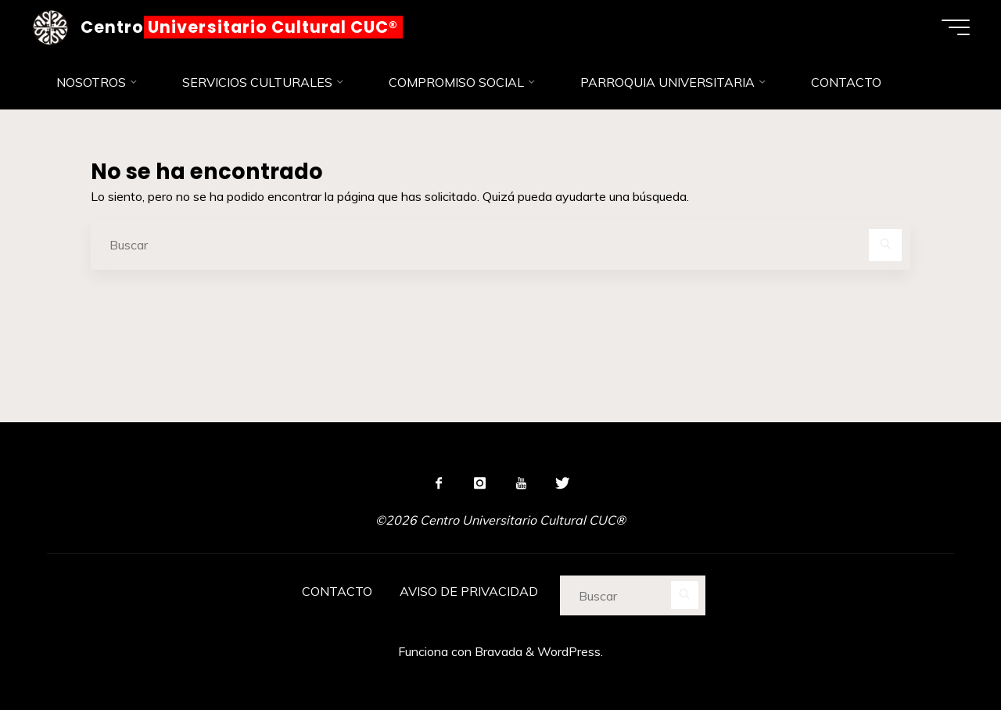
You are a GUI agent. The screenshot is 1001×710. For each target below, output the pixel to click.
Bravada (497, 651)
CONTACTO (337, 591)
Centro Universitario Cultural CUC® (239, 27)
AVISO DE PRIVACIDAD (469, 591)
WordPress (569, 651)
